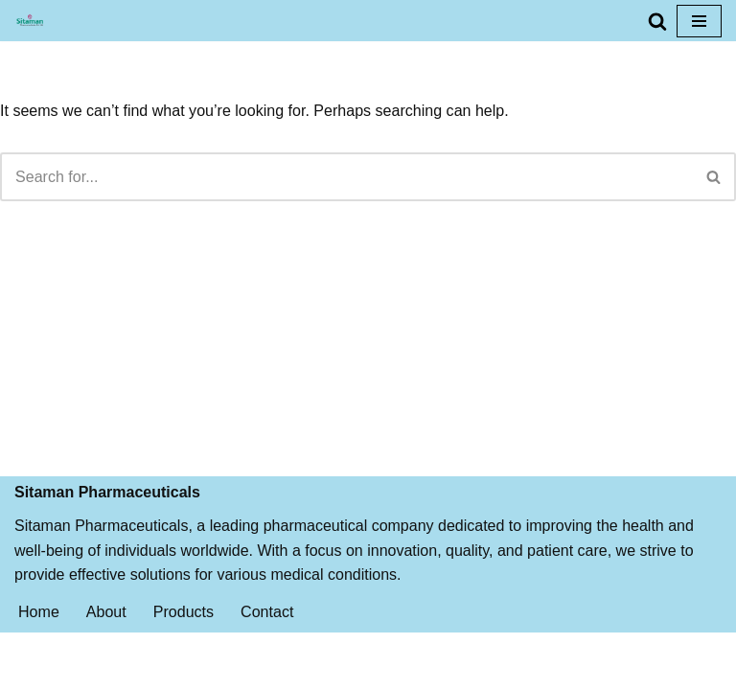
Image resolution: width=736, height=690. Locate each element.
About (106, 630)
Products (183, 630)
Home (38, 630)
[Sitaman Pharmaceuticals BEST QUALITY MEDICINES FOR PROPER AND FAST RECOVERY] (29, 20)
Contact (267, 630)
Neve (286, 669)
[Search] (657, 21)
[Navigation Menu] (699, 21)
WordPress (430, 669)
